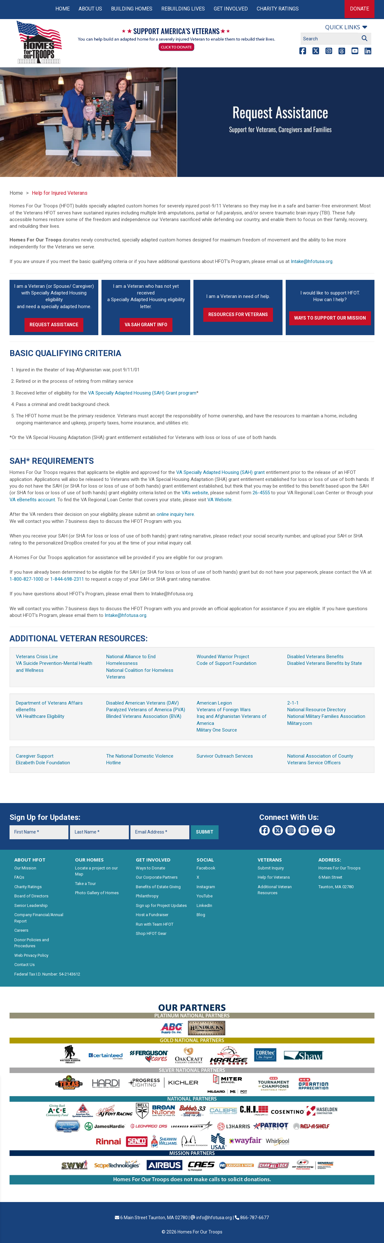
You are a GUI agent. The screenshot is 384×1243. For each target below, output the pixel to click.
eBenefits (26, 710)
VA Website (219, 500)
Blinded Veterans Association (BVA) (143, 716)
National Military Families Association (326, 716)
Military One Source (217, 730)
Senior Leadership (31, 905)
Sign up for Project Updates (161, 905)
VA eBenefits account (32, 500)
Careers (21, 930)
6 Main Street (330, 877)
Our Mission (25, 868)
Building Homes (131, 9)
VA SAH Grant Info (146, 324)
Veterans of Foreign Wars (224, 710)
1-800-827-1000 (26, 579)
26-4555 (261, 493)
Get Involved (231, 9)
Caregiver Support (34, 756)
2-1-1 (293, 703)
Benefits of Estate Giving (158, 886)
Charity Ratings (278, 9)
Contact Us (24, 964)
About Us (90, 9)
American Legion (214, 703)
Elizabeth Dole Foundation (43, 763)
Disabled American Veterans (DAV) (142, 703)
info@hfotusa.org (214, 1217)
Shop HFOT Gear (151, 933)
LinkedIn (204, 905)
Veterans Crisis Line (37, 656)
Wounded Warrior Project (223, 656)
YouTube (205, 896)
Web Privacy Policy (31, 955)
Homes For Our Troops (339, 868)
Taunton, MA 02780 (335, 886)
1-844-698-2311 (67, 579)
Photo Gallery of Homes (97, 892)
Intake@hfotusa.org (311, 261)
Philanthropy (147, 896)
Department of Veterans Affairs (49, 703)
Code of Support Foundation (226, 663)
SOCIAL (205, 859)
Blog (201, 914)
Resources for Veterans (238, 314)
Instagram (206, 886)
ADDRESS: (329, 859)
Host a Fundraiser (152, 914)
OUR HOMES (89, 859)
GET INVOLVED (153, 859)
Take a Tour (85, 883)
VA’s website (195, 493)
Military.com (299, 723)
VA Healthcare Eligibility (40, 716)
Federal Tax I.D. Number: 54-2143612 (47, 974)
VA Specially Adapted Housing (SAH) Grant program (142, 393)
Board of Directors (31, 896)
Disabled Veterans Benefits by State (324, 663)
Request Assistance (54, 324)
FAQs (19, 877)
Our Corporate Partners (157, 877)
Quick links (342, 27)
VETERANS (270, 859)
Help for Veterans (274, 877)
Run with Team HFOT (154, 924)
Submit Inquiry (271, 868)
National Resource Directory (316, 710)
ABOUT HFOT (29, 859)
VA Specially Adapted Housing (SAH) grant (220, 472)
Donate (359, 9)
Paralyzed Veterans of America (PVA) (145, 710)
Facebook (206, 868)
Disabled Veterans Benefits (315, 656)
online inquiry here (175, 514)
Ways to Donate (150, 868)
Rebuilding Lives (183, 9)
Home (62, 9)
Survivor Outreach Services (225, 756)
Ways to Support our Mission (330, 318)
